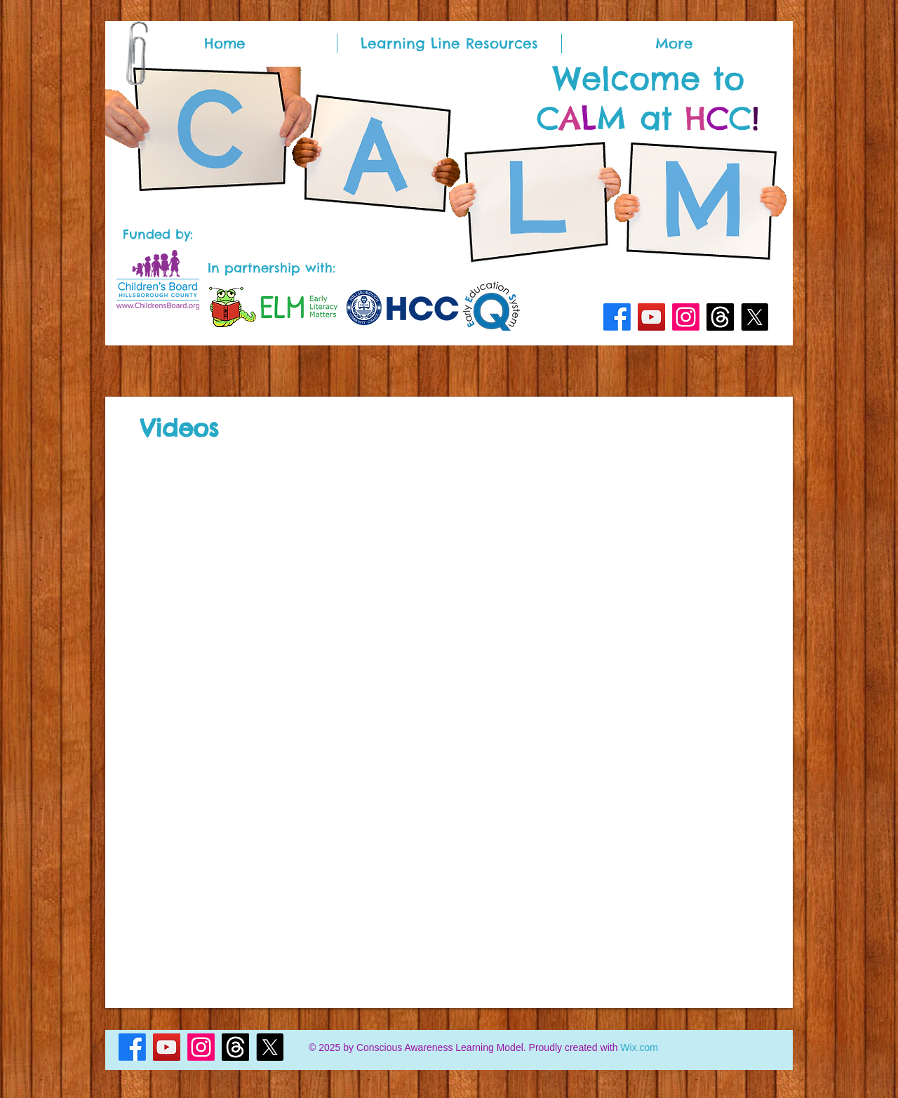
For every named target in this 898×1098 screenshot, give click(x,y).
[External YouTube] (290, 544)
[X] (754, 317)
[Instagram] (685, 317)
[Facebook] (617, 317)
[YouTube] (651, 317)
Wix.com (639, 1047)
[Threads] (720, 317)
